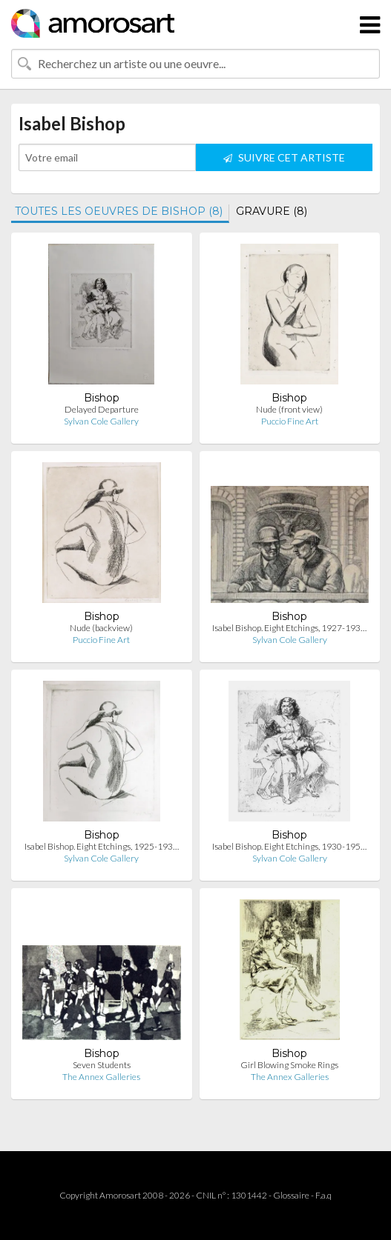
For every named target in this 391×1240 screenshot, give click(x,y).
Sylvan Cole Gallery (101, 421)
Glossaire (291, 1195)
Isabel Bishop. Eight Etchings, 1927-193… (289, 627)
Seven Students (102, 1064)
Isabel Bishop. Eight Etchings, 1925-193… (101, 846)
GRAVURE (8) (271, 211)
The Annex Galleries (101, 1076)
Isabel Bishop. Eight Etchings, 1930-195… (289, 846)
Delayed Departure (102, 409)
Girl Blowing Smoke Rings (289, 1064)
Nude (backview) (101, 627)
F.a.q (323, 1195)
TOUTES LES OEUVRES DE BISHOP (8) (119, 211)
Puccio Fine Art (289, 421)
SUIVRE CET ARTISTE (284, 157)
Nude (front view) (289, 409)
